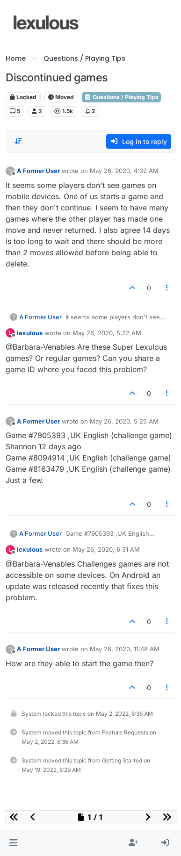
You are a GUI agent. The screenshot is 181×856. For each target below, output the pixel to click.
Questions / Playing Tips (121, 97)
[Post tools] (167, 288)
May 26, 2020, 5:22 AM (106, 333)
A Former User (38, 170)
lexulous (30, 333)
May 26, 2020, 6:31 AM (106, 549)
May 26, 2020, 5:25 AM (124, 421)
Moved (61, 97)
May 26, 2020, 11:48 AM (124, 649)
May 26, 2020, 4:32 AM (124, 170)
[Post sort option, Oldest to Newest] (18, 141)
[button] (13, 843)
